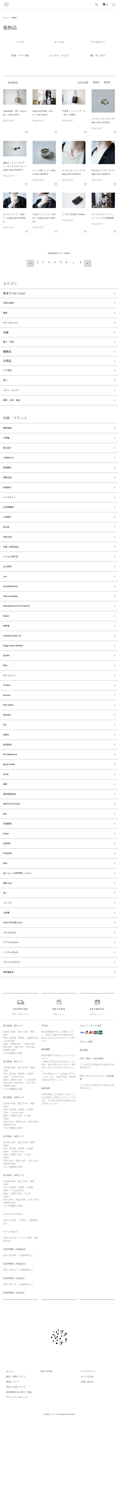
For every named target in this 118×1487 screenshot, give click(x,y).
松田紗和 (8, 784)
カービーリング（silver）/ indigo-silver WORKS (14, 218)
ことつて (8, 959)
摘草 (6, 828)
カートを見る (84, 1440)
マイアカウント (85, 1435)
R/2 (5, 762)
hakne (7, 642)
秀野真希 (8, 434)
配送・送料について (12, 1440)
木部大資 (8, 554)
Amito (6, 817)
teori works (9, 740)
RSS (42, 1435)
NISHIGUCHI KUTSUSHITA (20, 631)
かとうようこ (11, 707)
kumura (7, 729)
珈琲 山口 (9, 937)
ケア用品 (8, 372)
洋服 (6, 333)
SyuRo (7, 685)
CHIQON (8, 904)
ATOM (49, 1435)
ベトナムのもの (12, 1013)
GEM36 (7, 893)
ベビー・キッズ (12, 394)
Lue (5, 598)
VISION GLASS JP (14, 664)
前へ (32, 262)
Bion (6, 915)
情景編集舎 (10, 1035)
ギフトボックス (12, 323)
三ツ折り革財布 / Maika (73, 214)
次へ (85, 262)
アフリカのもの (12, 1002)
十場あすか (10, 467)
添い (6, 948)
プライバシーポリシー (14, 1461)
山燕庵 (7, 970)
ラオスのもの (11, 992)
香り (6, 383)
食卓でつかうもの (14, 291)
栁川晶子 (8, 456)
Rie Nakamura (12, 795)
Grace (7, 882)
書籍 (6, 312)
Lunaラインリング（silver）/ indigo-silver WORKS (44, 218)
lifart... (7, 696)
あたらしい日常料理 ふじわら (21, 926)
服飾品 (15, 17)
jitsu (5, 860)
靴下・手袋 (10, 343)
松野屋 (7, 653)
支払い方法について (12, 1451)
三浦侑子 (8, 533)
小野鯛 (7, 445)
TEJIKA (7, 718)
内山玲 (7, 543)
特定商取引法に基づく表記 (16, 1456)
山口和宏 (8, 587)
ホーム (6, 17)
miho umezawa (12, 620)
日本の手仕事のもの (15, 981)
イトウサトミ (11, 511)
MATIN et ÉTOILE (14, 849)
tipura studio (10, 806)
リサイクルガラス (14, 1024)
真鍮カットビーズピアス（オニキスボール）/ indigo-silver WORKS (14, 166)
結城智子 (8, 500)
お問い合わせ (84, 1446)
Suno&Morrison (12, 609)
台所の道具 (10, 301)
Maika (6, 773)
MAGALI (8, 751)
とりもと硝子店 (12, 576)
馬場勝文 (8, 478)
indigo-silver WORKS (16, 674)
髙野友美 (8, 489)
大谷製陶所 (10, 522)
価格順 (96, 82)
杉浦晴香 (8, 871)
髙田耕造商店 (11, 838)
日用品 (7, 362)
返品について (9, 1446)
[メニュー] (113, 4)
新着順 (107, 82)
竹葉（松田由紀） (14, 565)
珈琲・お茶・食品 (14, 405)
